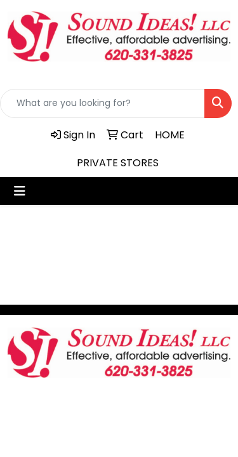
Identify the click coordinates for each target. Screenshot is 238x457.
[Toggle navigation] (19, 191)
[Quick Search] (102, 103)
